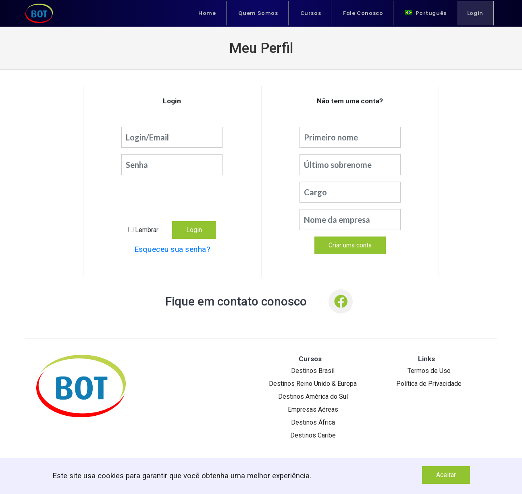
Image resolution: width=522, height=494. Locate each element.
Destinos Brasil (313, 371)
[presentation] (172, 197)
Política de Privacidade (429, 383)
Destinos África (313, 422)
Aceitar (446, 475)
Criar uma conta (350, 245)
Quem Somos (258, 13)
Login (475, 13)
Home (207, 13)
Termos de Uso (429, 371)
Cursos (310, 13)
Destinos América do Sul (313, 396)
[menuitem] (426, 13)
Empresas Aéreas (313, 409)
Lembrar (146, 230)
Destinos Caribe (313, 435)
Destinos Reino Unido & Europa (313, 383)
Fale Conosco (363, 13)
